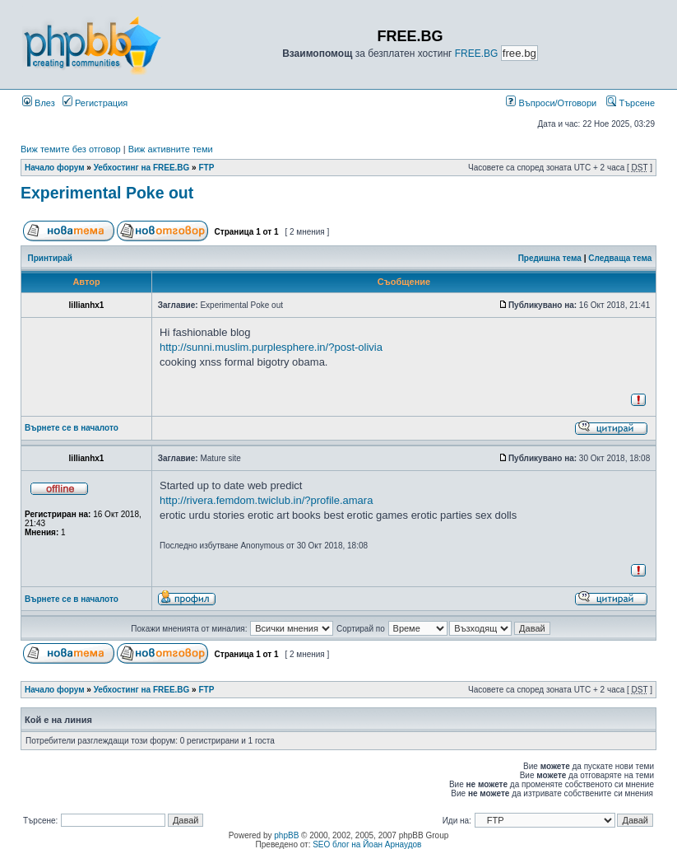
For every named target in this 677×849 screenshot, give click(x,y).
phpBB (286, 835)
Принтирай (50, 258)
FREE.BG (476, 53)
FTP (206, 167)
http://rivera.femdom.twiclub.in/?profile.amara (266, 500)
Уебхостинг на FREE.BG (142, 167)
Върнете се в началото (71, 427)
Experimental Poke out (107, 193)
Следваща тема (619, 258)
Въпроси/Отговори (551, 103)
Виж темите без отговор (71, 149)
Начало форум (55, 167)
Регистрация (95, 103)
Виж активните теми (170, 149)
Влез (38, 103)
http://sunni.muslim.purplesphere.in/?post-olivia (271, 347)
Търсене (630, 103)
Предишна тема (550, 258)
